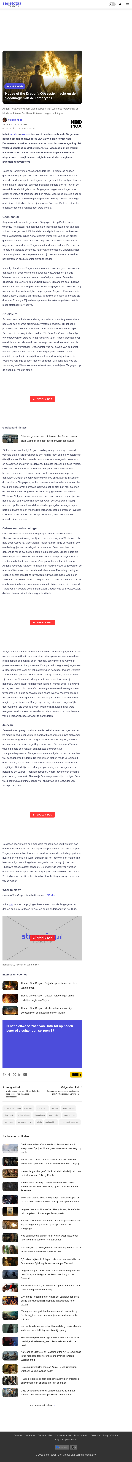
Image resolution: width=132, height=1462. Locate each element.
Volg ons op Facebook (66, 1439)
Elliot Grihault (39, 1115)
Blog (105, 1435)
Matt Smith (28, 1108)
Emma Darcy (42, 1108)
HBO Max (50, 895)
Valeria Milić (15, 119)
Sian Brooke (9, 1122)
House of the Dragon (12, 1108)
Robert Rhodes (24, 1115)
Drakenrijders (50, 1122)
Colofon (114, 1435)
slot (11, 904)
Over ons (95, 1435)
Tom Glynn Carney (25, 1122)
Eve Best (54, 1108)
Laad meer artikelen (42, 1405)
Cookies (18, 1435)
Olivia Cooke (9, 1115)
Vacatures (30, 1435)
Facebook (61, 1447)
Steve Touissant (68, 1108)
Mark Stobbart (69, 1115)
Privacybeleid (81, 1435)
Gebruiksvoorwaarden (60, 1435)
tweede (25, 134)
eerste (13, 134)
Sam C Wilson (54, 1115)
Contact (42, 1435)
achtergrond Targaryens (69, 1122)
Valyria (39, 1122)
